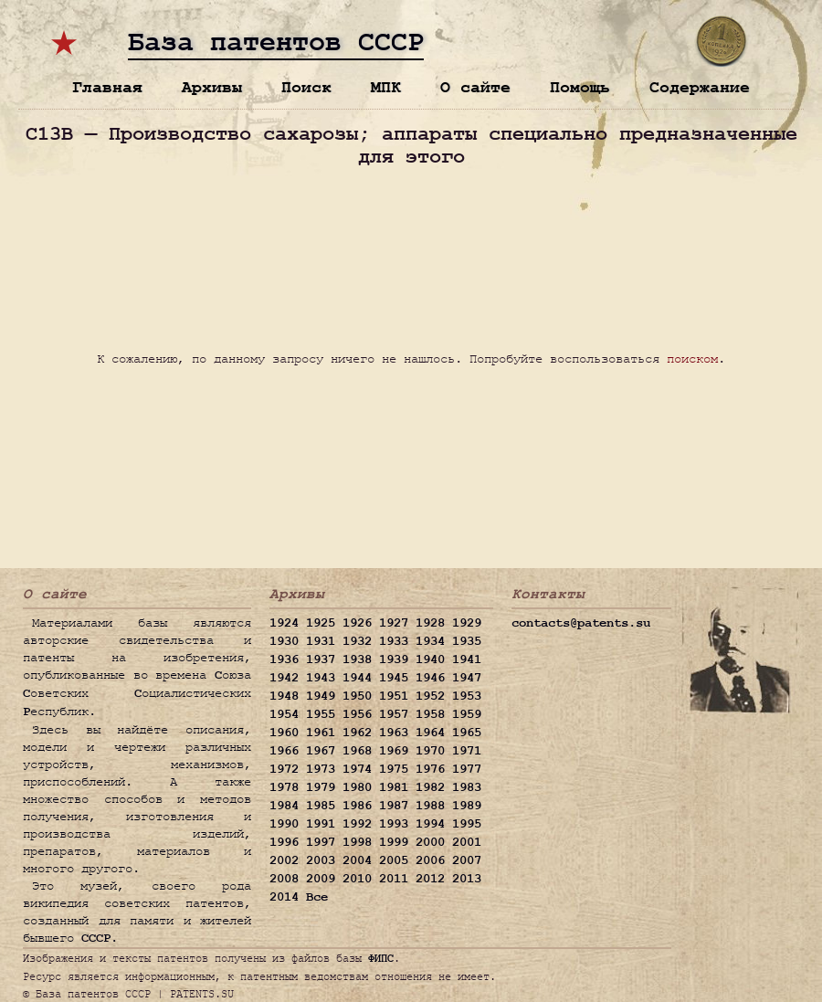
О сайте (475, 87)
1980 (357, 787)
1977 (466, 769)
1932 (357, 641)
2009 (320, 878)
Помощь (580, 87)
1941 (466, 659)
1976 (430, 769)
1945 (393, 677)
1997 (320, 842)
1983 (466, 787)
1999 (393, 842)
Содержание (699, 87)
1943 (320, 677)
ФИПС (381, 958)
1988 (430, 805)
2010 (357, 878)
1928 (430, 623)
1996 (284, 842)
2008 (284, 878)
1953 (466, 696)
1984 (284, 805)
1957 (393, 714)
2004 (357, 860)
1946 (430, 677)
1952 (430, 696)
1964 (430, 732)
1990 (284, 824)
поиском (692, 358)
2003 (320, 860)
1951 (393, 696)
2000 (430, 842)
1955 (320, 714)
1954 (284, 714)
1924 (284, 623)
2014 (284, 897)
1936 (284, 659)
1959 (466, 714)
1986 (357, 805)
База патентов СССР (276, 42)
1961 (320, 732)
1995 (466, 824)
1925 (320, 623)
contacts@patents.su (580, 623)
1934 (430, 641)
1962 (357, 732)
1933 (393, 641)
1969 (393, 751)
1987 (393, 805)
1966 (284, 751)
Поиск (306, 87)
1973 (320, 769)
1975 (393, 769)
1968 (357, 751)
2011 (393, 878)
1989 (466, 805)
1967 (320, 751)
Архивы (212, 87)
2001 (466, 842)
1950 (357, 696)
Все (317, 897)
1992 (357, 824)
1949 (320, 696)
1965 (466, 732)
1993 (393, 824)
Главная (107, 87)
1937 (320, 659)
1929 (466, 623)
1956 (357, 714)
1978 (284, 787)
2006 (430, 860)
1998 (357, 842)
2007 (466, 860)
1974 (357, 769)
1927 (393, 623)
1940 (430, 659)
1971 (466, 751)
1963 (393, 732)
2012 (430, 878)
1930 (284, 641)
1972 (284, 769)
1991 (320, 824)
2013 (466, 878)
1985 (320, 805)
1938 (357, 659)
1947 (466, 677)
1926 (357, 623)
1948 (284, 696)
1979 (320, 787)
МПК (386, 87)
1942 (284, 677)
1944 (357, 677)
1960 (284, 732)
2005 (393, 860)
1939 (393, 659)
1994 (430, 824)
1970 (430, 751)
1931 (320, 641)
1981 (393, 787)
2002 (284, 860)
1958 (430, 714)
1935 (466, 641)
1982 (430, 787)
